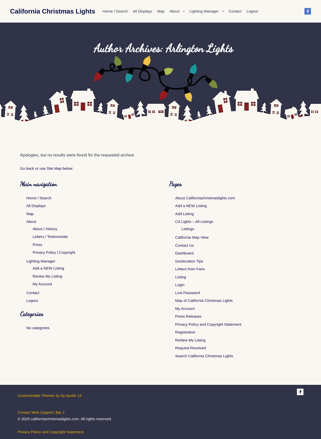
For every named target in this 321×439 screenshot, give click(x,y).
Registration (185, 332)
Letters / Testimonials (50, 236)
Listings (188, 229)
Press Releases (188, 316)
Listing (180, 277)
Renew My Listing (47, 276)
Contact (32, 293)
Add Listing (184, 214)
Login (180, 285)
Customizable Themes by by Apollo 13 (50, 395)
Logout (32, 300)
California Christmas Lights (35, 11)
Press (37, 244)
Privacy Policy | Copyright (54, 252)
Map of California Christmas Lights (204, 300)
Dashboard (184, 253)
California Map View (192, 237)
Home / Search (38, 198)
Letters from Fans (190, 269)
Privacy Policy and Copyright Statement (208, 324)
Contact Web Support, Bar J (41, 412)
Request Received (190, 348)
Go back (27, 168)
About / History (45, 229)
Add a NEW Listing (48, 268)
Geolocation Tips (189, 261)
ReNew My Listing (190, 340)
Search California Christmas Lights (204, 356)
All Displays (36, 206)
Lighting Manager (40, 261)
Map (30, 214)
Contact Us (184, 245)
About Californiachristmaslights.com (205, 198)
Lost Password (187, 293)
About (31, 221)
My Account (42, 284)
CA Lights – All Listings (194, 221)
